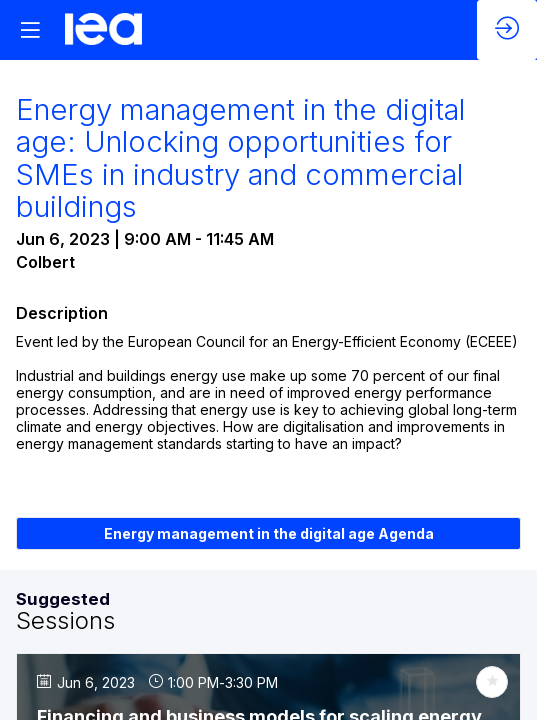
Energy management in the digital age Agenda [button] (269, 533)
